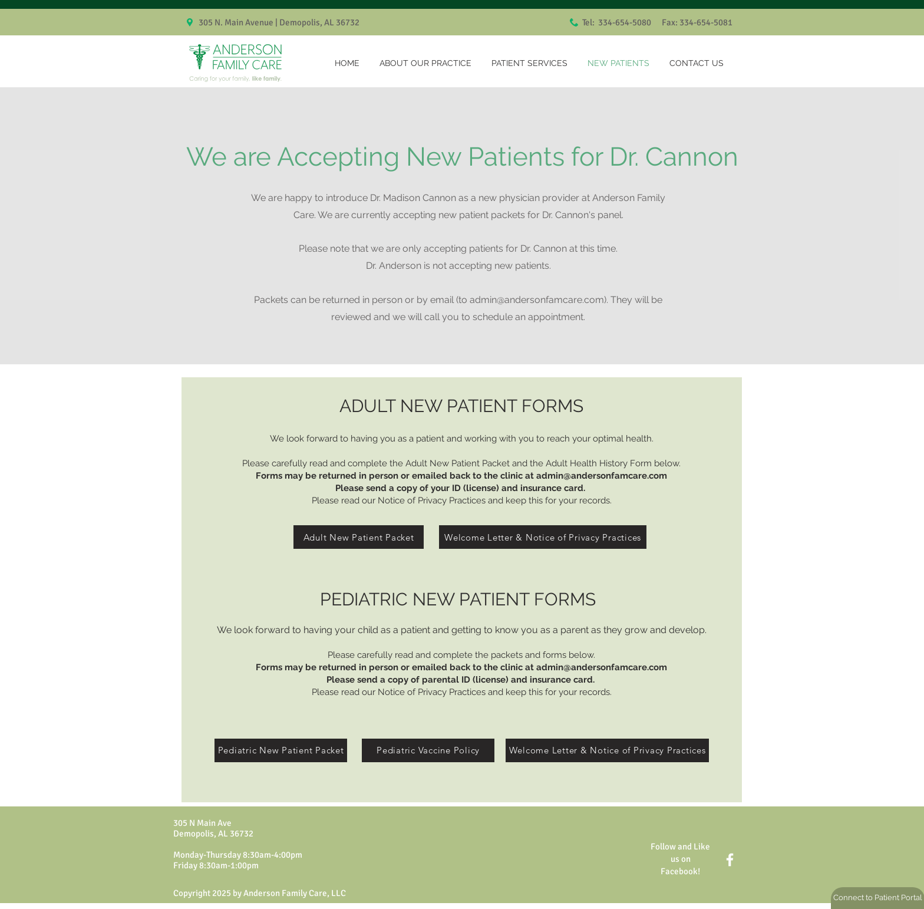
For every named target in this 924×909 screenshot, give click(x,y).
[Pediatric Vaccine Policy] (428, 750)
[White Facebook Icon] (729, 859)
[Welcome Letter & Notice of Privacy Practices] (542, 537)
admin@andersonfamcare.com (537, 299)
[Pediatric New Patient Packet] (280, 750)
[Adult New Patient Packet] (358, 537)
